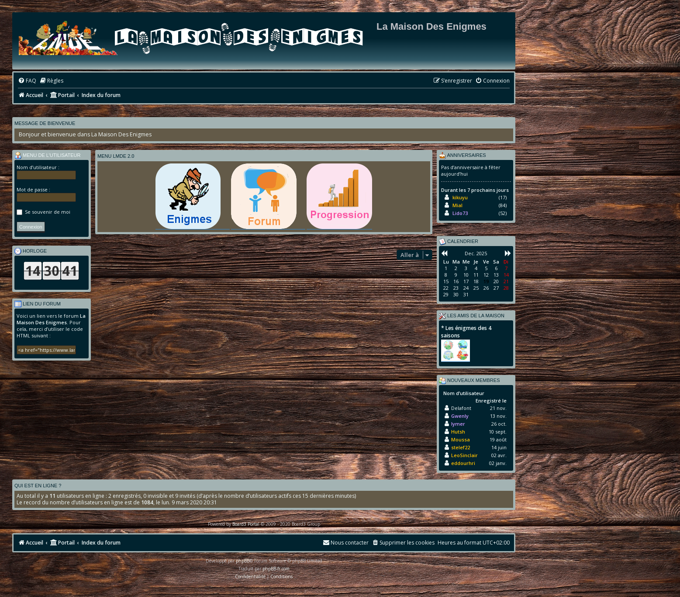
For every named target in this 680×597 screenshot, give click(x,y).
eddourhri (463, 463)
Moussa (460, 439)
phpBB (242, 561)
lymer (458, 423)
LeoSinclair (464, 455)
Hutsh (458, 431)
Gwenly (460, 416)
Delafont (461, 408)
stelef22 (460, 447)
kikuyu (460, 197)
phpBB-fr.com (276, 569)
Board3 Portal (245, 524)
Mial (457, 205)
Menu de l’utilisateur (47, 155)
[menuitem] (27, 81)
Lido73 (460, 213)
